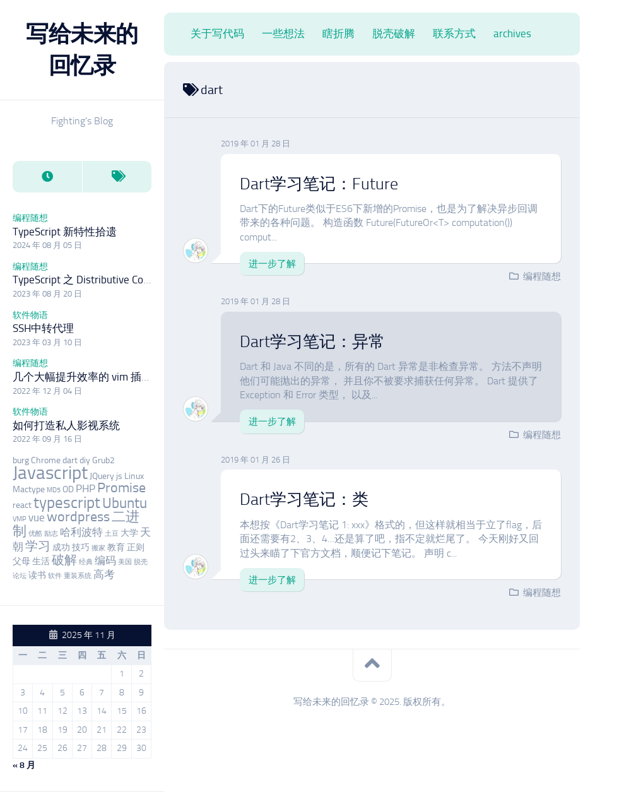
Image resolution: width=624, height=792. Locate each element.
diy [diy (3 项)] (84, 460)
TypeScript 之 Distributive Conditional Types (113, 279)
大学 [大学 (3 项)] (129, 533)
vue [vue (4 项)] (36, 517)
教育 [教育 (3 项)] (116, 547)
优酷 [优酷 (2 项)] (35, 533)
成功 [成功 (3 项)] (61, 547)
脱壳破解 (393, 33)
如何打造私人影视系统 (66, 425)
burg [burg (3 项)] (21, 460)
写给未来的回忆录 (82, 49)
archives (512, 33)
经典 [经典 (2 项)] (86, 562)
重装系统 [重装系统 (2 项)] (77, 576)
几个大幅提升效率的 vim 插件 (82, 376)
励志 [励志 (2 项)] (51, 533)
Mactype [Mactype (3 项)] (29, 489)
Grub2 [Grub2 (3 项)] (103, 460)
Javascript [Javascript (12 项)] (50, 472)
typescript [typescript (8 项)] (66, 503)
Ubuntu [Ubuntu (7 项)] (124, 503)
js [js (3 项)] (119, 476)
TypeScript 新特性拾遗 (65, 231)
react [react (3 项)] (22, 505)
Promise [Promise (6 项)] (121, 488)
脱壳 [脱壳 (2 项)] (141, 562)
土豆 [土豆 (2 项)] (112, 533)
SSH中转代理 (43, 328)
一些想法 (283, 33)
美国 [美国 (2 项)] (125, 562)
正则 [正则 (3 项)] (135, 547)
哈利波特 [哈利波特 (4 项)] (81, 532)
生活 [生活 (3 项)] (41, 561)
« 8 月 (24, 765)
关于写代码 (217, 33)
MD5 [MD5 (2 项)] (54, 490)
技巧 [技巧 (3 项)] (81, 547)
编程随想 (30, 218)
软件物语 (30, 315)
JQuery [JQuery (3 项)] (102, 476)
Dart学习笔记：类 (304, 499)
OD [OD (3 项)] (68, 489)
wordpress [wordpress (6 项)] (78, 517)
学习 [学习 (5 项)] (37, 546)
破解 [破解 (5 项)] (64, 560)
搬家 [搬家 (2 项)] (98, 548)
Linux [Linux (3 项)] (134, 476)
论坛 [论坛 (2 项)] (19, 576)
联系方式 (454, 33)
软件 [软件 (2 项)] (55, 576)
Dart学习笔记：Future (319, 184)
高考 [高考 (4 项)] (104, 574)
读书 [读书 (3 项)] (37, 575)
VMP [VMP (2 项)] (19, 519)
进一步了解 (272, 263)
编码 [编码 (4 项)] (105, 560)
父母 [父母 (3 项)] (21, 561)
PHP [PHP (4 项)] (85, 488)
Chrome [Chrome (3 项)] (46, 460)
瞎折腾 (338, 33)
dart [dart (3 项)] (70, 460)
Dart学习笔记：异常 (312, 342)
